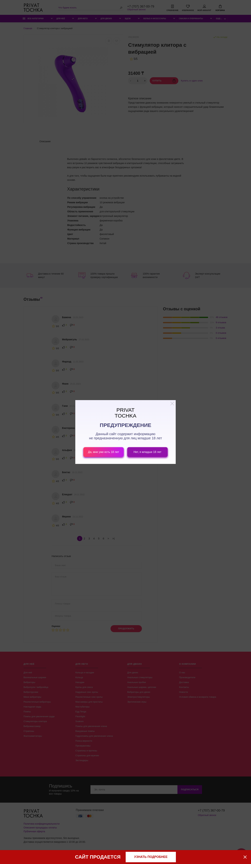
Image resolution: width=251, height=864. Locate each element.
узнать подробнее (151, 857)
